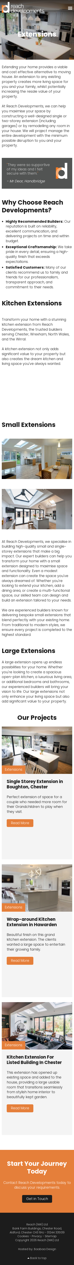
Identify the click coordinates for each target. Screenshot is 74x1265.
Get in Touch (37, 1198)
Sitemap (51, 1236)
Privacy (37, 1236)
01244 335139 (56, 1232)
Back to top (38, 1258)
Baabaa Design (45, 1249)
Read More (20, 823)
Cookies (23, 1236)
